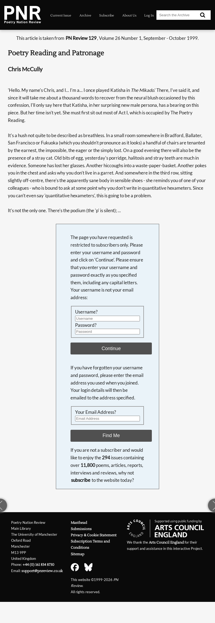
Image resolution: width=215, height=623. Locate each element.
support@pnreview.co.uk (42, 571)
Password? (86, 325)
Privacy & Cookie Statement (94, 535)
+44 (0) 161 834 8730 (38, 564)
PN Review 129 (81, 38)
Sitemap (77, 554)
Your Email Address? (95, 412)
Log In (149, 15)
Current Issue (60, 15)
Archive (85, 15)
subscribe (80, 480)
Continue (111, 348)
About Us (129, 15)
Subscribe (106, 15)
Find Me (111, 435)
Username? (86, 312)
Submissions (81, 529)
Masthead (79, 522)
